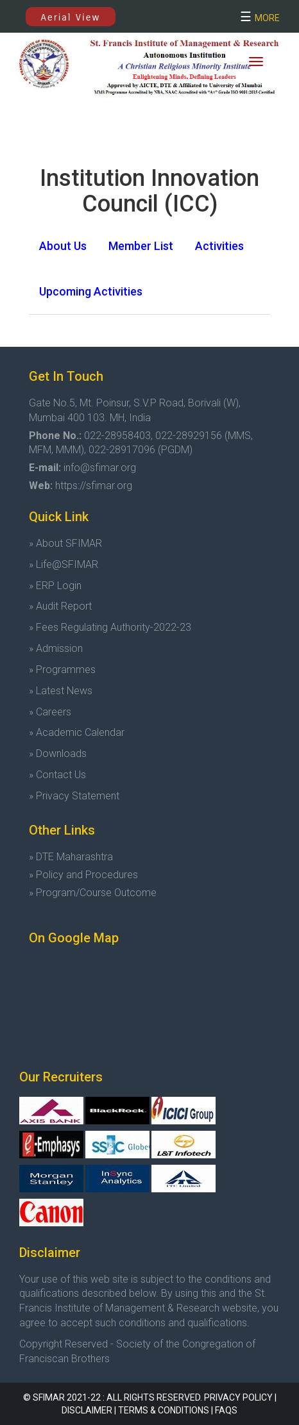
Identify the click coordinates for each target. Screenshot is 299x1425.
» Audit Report (60, 606)
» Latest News (60, 691)
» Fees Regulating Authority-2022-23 (110, 627)
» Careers (50, 712)
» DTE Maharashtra (71, 857)
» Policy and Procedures (83, 875)
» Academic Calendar (76, 732)
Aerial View (71, 17)
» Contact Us (57, 775)
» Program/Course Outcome (93, 893)
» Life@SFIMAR (63, 564)
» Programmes (62, 669)
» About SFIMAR (65, 543)
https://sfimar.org (93, 485)
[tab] (63, 246)
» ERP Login (55, 585)
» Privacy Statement (74, 796)
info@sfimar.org (100, 468)
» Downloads (58, 753)
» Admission (56, 648)
